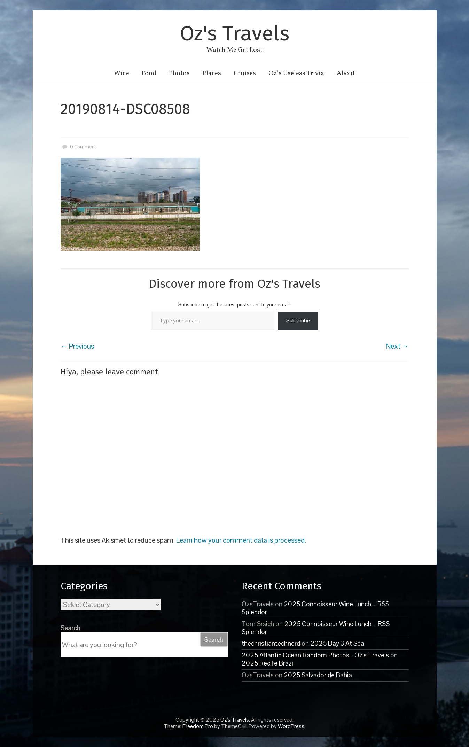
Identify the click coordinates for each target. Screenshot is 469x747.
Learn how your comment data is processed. (241, 540)
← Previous (77, 346)
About (346, 73)
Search (70, 628)
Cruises (245, 73)
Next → (397, 346)
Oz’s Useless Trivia (296, 73)
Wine (121, 73)
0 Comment (78, 146)
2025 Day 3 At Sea (337, 643)
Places (211, 73)
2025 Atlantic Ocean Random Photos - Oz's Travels (315, 655)
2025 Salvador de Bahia (318, 675)
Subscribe (298, 320)
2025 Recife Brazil (268, 663)
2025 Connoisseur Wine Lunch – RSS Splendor (315, 608)
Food (149, 73)
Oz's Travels (234, 33)
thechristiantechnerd (271, 643)
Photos (179, 73)
